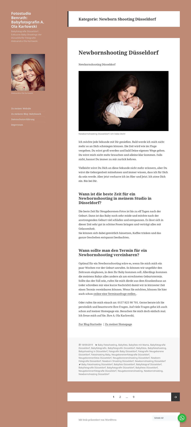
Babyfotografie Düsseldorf (92, 367)
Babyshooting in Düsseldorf (93, 351)
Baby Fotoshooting (107, 344)
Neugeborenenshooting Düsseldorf (131, 357)
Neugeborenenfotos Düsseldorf (95, 357)
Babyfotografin (99, 348)
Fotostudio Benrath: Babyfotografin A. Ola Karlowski (27, 20)
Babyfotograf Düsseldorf (149, 364)
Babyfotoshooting (157, 348)
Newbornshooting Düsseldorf (118, 52)
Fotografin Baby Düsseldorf (123, 351)
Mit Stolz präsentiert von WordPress (97, 419)
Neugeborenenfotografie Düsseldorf (130, 354)
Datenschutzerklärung (23, 119)
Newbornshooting (153, 370)
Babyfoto (122, 344)
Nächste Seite (175, 397)
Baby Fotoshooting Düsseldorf (97, 364)
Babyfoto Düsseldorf (124, 364)
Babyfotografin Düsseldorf (121, 348)
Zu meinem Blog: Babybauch (26, 113)
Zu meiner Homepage (118, 324)
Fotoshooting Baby (100, 354)
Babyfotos (141, 348)
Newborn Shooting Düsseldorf (118, 361)
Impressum (17, 124)
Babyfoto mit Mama (139, 344)
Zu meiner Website (21, 108)
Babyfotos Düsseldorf (146, 367)
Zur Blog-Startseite (90, 324)
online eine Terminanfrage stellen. (114, 294)
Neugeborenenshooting (130, 370)
